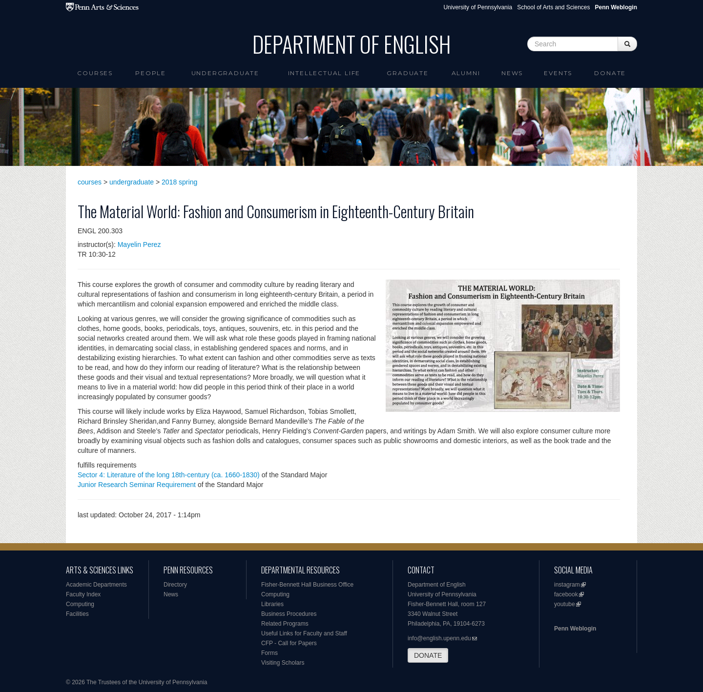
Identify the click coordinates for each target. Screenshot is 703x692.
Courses (95, 73)
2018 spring (179, 182)
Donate (610, 73)
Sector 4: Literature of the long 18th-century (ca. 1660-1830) (169, 475)
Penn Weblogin (575, 628)
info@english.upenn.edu (439, 638)
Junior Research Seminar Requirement (137, 484)
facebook (566, 594)
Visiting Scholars (283, 662)
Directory (175, 584)
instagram (567, 584)
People (150, 73)
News (512, 73)
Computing (80, 604)
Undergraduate (225, 73)
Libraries (272, 604)
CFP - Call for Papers (289, 643)
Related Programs (285, 623)
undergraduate (131, 182)
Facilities (77, 614)
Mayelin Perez (139, 244)
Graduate (407, 73)
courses (90, 182)
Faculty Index (83, 594)
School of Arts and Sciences (553, 7)
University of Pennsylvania (477, 7)
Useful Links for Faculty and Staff (304, 633)
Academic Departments (96, 584)
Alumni (466, 73)
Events (558, 73)
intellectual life (324, 73)
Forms (269, 653)
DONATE (428, 655)
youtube (564, 604)
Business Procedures (288, 614)
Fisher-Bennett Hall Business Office (307, 584)
